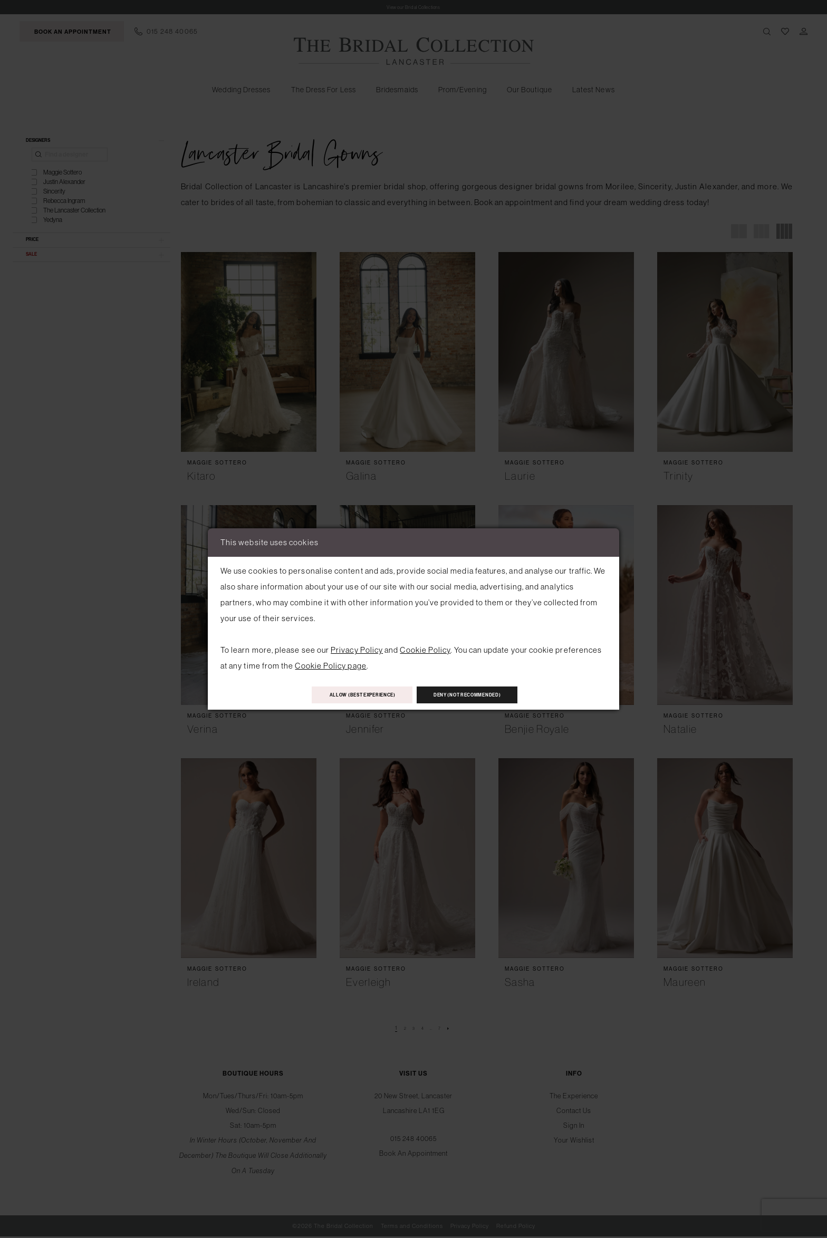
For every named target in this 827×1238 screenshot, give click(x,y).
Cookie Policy (425, 647)
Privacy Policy (357, 647)
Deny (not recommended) (489, 695)
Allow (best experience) (341, 695)
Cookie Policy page (330, 662)
